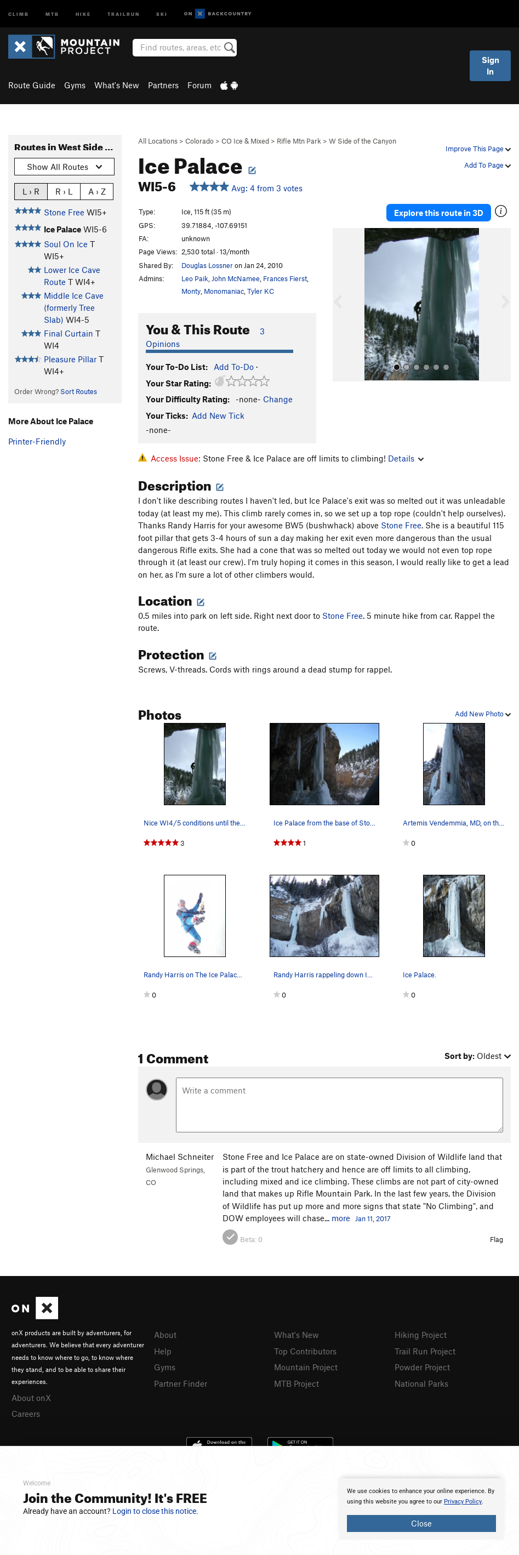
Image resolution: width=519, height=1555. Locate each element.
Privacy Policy (463, 1501)
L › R (30, 191)
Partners (163, 85)
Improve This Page (478, 148)
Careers (26, 1414)
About (165, 1335)
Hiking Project (421, 1335)
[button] (344, 304)
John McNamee (236, 278)
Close (421, 1523)
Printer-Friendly (37, 441)
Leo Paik (194, 278)
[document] (421, 1509)
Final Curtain (68, 333)
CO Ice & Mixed (245, 140)
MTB (52, 13)
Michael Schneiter (180, 1156)
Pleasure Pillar (70, 359)
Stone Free (64, 212)
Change (278, 399)
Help (163, 1351)
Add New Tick (218, 415)
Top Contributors (305, 1351)
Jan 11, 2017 (373, 1218)
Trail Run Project (425, 1351)
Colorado (199, 140)
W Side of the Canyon (362, 140)
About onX (31, 1398)
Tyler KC (260, 291)
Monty (191, 291)
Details (406, 458)
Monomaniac (224, 291)
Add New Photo (483, 713)
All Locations (158, 140)
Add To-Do (234, 367)
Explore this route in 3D (438, 213)
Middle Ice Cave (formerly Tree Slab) (74, 308)
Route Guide (31, 85)
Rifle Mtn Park (299, 140)
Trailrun (123, 13)
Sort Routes (78, 391)
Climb (18, 13)
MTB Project (296, 1383)
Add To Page (487, 165)
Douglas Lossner (207, 265)
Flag (496, 1239)
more (341, 1218)
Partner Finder (180, 1383)
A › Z (97, 191)
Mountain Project (306, 1367)
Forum (199, 85)
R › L (63, 191)
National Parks (421, 1383)
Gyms (74, 85)
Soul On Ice (66, 244)
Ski (162, 13)
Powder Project (422, 1367)
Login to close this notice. (155, 1511)
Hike (83, 13)
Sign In (490, 65)
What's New (116, 85)
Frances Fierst (285, 278)
